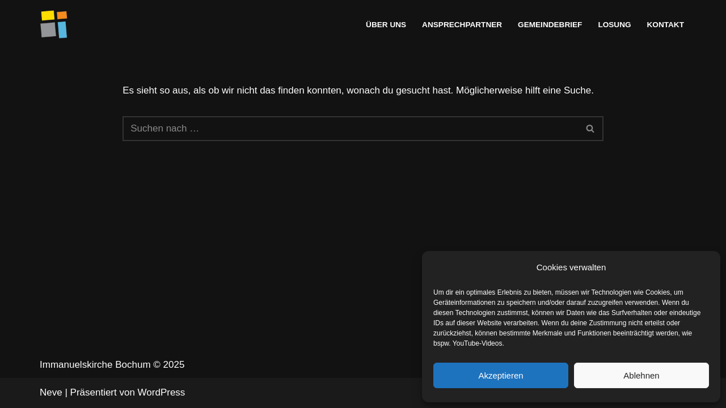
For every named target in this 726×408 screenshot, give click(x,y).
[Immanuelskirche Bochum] (54, 24)
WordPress (161, 392)
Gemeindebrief (550, 24)
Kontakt (665, 24)
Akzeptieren (500, 375)
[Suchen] (350, 128)
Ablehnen (641, 375)
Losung (614, 24)
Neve (51, 392)
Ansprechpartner (462, 24)
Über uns (386, 24)
